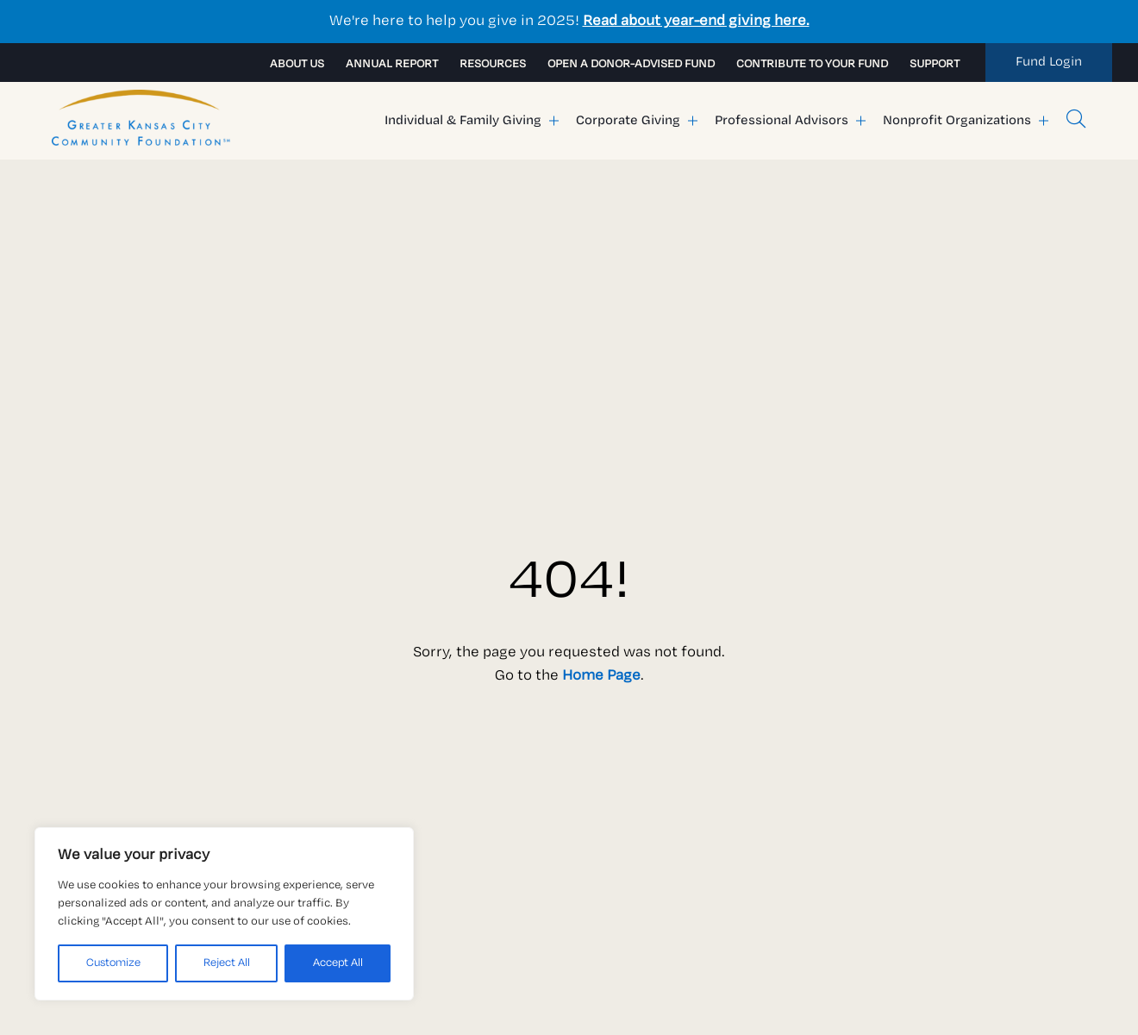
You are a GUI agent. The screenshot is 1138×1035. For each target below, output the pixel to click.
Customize (113, 963)
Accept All (338, 963)
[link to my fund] (1048, 62)
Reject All (226, 963)
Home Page (601, 676)
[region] (224, 913)
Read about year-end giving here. (696, 21)
